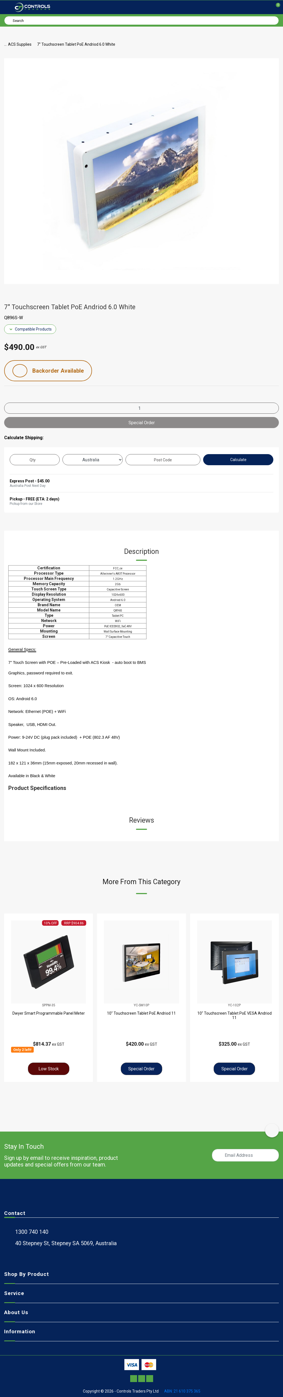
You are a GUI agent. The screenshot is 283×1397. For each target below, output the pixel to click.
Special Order (142, 422)
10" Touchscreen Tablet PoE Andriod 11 (141, 1013)
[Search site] (9, 20)
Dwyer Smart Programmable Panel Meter (48, 1013)
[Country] (92, 459)
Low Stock (48, 1068)
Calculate (238, 459)
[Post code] (163, 459)
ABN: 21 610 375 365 (182, 1391)
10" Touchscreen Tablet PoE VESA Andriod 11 (234, 1015)
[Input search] (141, 20)
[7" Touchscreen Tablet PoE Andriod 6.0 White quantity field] (141, 408)
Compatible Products (30, 329)
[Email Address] (245, 1155)
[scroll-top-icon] (272, 1130)
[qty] (35, 459)
